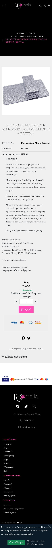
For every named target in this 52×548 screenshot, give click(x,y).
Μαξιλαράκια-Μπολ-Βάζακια (28, 36)
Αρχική (20, 33)
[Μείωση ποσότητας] (17, 301)
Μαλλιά (7, 463)
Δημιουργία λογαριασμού (14, 508)
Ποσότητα (26, 296)
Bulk (5, 471)
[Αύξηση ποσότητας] (35, 301)
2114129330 (29, 420)
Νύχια (32, 33)
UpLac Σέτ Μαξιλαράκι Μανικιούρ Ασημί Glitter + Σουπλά (26, 40)
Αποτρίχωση (9, 455)
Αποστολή (8, 484)
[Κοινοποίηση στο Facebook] (23, 338)
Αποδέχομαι (16, 542)
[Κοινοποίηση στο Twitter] (28, 338)
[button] (41, 6)
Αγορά (27, 309)
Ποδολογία (8, 451)
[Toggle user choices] (45, 6)
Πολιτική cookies (35, 544)
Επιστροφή (8, 491)
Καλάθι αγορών (10, 512)
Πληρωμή (7, 488)
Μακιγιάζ (7, 444)
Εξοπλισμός (8, 467)
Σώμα (6, 459)
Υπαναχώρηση (9, 495)
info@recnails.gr (28, 427)
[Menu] (4, 6)
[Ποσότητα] (26, 301)
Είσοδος (7, 504)
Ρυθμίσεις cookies (36, 540)
